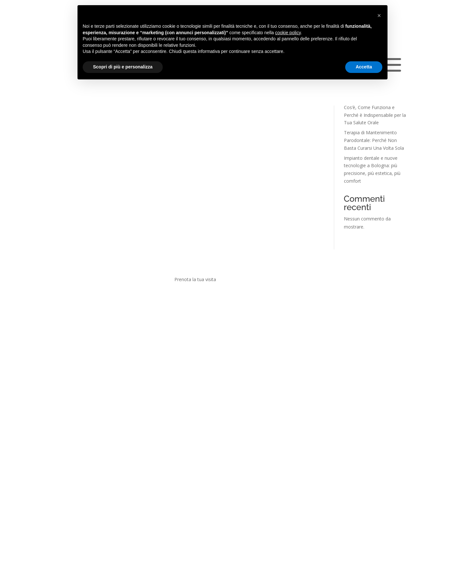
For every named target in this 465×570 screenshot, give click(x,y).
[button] (379, 15)
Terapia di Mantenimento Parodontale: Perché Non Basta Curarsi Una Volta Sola (374, 140)
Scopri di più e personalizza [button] (122, 66)
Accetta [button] (364, 66)
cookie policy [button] (288, 32)
